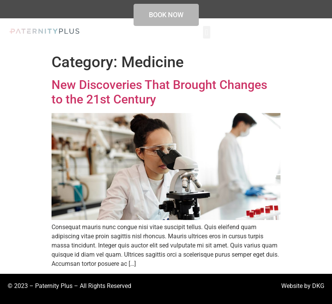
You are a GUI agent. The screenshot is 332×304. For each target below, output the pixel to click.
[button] (206, 32)
